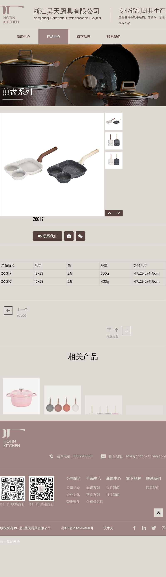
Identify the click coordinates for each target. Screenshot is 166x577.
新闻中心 (23, 36)
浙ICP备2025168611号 (77, 528)
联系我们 (113, 36)
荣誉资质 (73, 501)
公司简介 (73, 487)
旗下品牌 (83, 36)
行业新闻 (112, 494)
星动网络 (13, 541)
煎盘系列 (93, 494)
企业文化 (73, 494)
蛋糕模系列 (94, 501)
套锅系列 (93, 487)
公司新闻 (112, 487)
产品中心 (53, 36)
